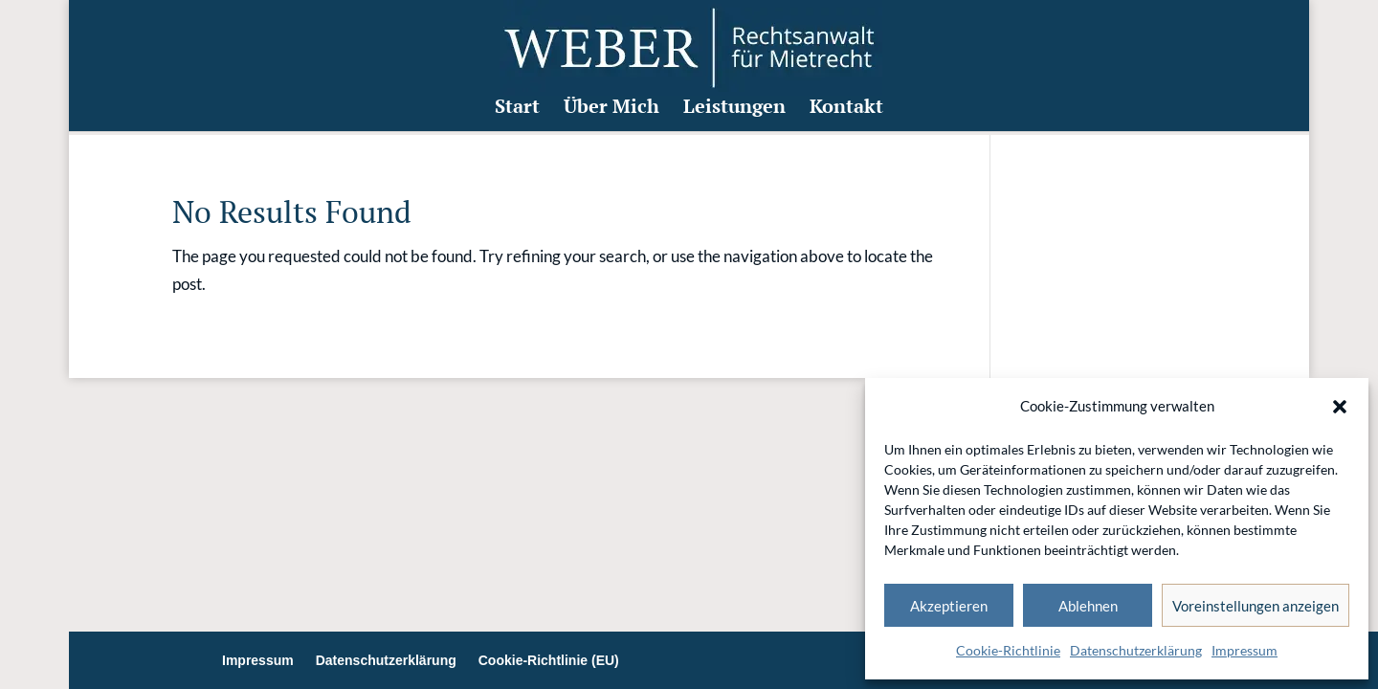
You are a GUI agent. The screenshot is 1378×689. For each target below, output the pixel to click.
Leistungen (734, 112)
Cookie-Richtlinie (1008, 650)
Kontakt (846, 112)
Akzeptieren (949, 605)
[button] (1339, 406)
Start (517, 112)
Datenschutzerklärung (1136, 650)
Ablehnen (1088, 605)
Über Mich (611, 112)
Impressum (1244, 650)
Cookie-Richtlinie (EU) (548, 660)
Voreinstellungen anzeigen (1255, 605)
